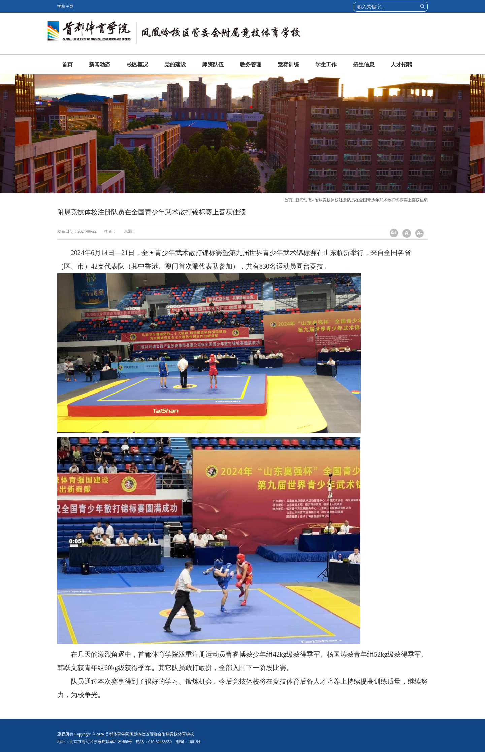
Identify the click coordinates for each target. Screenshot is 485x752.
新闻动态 (99, 64)
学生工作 (326, 64)
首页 (67, 64)
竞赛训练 (288, 64)
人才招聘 (401, 64)
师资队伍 (213, 64)
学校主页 (65, 6)
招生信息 (364, 64)
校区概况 (137, 64)
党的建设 (175, 64)
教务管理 (250, 64)
